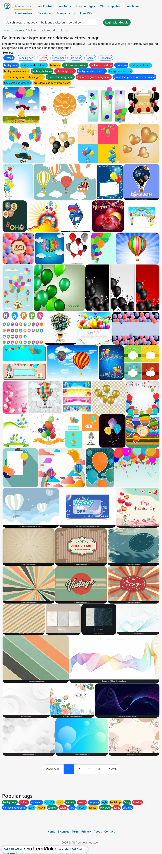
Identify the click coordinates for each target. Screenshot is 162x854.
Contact (109, 831)
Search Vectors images (20, 22)
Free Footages (85, 6)
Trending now (25, 57)
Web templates (110, 6)
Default (9, 57)
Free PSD (86, 13)
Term (75, 831)
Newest (43, 57)
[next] (112, 769)
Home (7, 30)
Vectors (19, 30)
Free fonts (64, 6)
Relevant (76, 57)
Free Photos (44, 6)
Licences (63, 831)
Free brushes (23, 13)
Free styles (44, 13)
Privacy (86, 831)
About (98, 831)
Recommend (59, 57)
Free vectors (23, 6)
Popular (90, 57)
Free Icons (132, 6)
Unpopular (106, 57)
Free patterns (66, 13)
